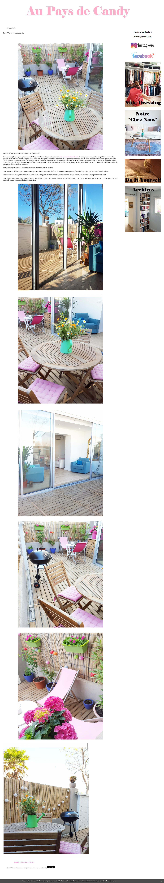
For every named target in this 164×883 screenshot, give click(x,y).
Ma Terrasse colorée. (13, 33)
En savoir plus (110, 881)
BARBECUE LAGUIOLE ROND (24, 862)
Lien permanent (31, 868)
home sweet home (21, 868)
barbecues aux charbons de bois (69, 157)
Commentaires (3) (41, 868)
